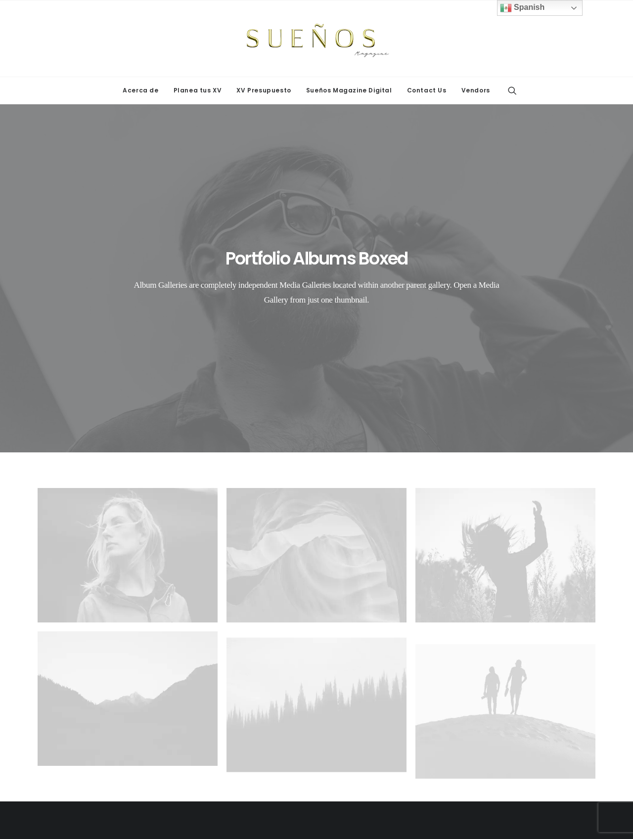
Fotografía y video (525, 730)
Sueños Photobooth (84, 743)
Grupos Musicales (229, 678)
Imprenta (509, 704)
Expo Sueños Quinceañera (95, 730)
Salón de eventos (376, 691)
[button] (512, 90)
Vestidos (361, 716)
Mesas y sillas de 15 (84, 704)
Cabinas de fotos (78, 678)
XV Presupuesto (263, 90)
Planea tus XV (198, 90)
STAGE (61, 716)
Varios (357, 730)
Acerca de (140, 90)
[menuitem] (140, 90)
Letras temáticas (78, 691)
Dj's (203, 730)
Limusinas (215, 691)
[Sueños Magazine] (316, 38)
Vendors (475, 90)
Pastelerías (365, 678)
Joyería (507, 678)
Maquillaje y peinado (233, 716)
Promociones (517, 691)
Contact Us (427, 90)
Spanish (522, 8)
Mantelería (215, 704)
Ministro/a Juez (521, 716)
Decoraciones (221, 743)
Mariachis (363, 743)
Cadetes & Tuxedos (528, 743)
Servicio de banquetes (385, 704)
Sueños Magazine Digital (349, 90)
